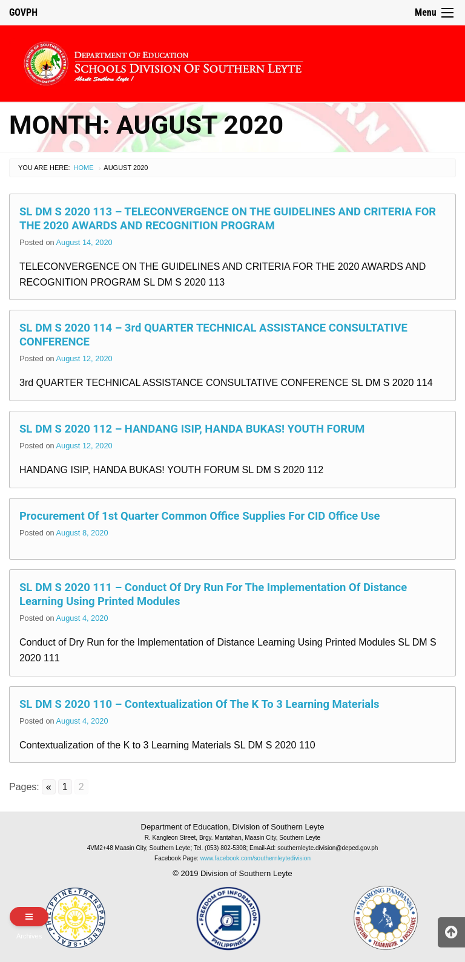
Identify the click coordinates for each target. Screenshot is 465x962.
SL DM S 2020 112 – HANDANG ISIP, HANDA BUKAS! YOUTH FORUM (191, 428)
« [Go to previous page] (48, 787)
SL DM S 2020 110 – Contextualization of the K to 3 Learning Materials (199, 704)
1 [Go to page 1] (65, 787)
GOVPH (23, 12)
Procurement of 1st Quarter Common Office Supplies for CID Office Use (199, 515)
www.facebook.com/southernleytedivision (255, 858)
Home (84, 167)
